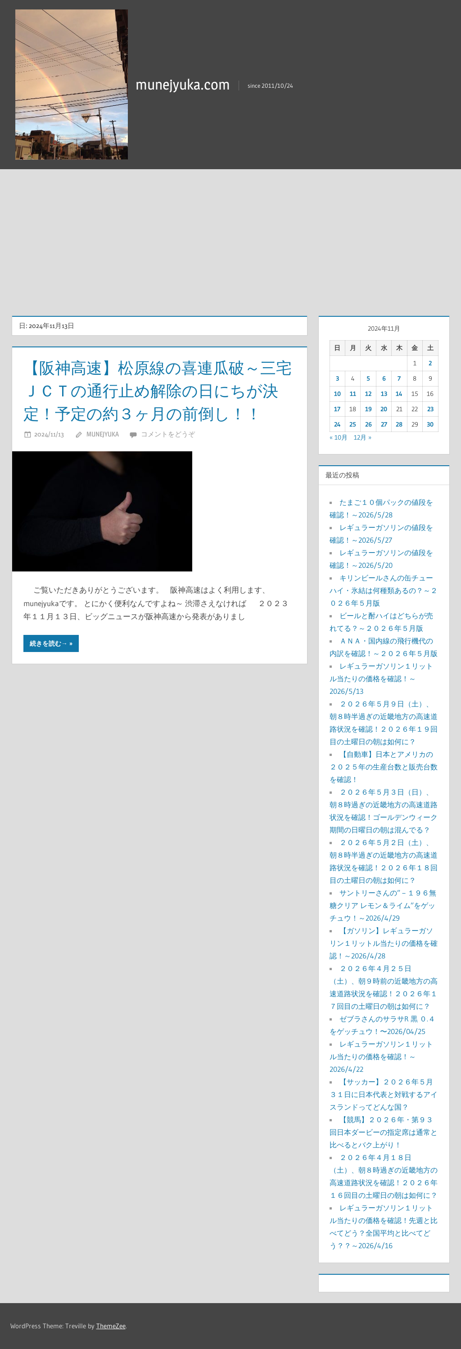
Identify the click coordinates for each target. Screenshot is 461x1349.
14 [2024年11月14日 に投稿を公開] (399, 394)
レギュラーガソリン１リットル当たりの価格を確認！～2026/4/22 (381, 1056)
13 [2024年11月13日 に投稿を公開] (384, 394)
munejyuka (102, 433)
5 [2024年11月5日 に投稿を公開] (368, 378)
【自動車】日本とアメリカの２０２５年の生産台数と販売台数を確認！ (384, 767)
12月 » (362, 437)
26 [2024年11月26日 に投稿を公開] (368, 424)
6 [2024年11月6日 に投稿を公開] (384, 378)
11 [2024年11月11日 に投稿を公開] (353, 394)
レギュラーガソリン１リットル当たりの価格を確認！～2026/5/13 (381, 678)
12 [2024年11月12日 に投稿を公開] (368, 394)
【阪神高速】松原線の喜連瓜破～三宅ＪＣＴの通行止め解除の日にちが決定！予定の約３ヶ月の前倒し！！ (154, 390)
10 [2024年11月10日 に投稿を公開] (337, 394)
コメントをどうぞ (168, 433)
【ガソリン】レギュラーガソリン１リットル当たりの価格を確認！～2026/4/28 (384, 943)
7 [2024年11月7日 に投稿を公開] (399, 378)
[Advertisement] (230, 237)
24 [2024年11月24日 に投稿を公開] (337, 424)
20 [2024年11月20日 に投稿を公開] (383, 409)
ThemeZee (111, 1326)
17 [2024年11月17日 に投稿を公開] (337, 409)
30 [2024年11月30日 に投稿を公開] (430, 424)
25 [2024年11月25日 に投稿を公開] (352, 424)
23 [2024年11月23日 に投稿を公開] (430, 409)
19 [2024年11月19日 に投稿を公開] (368, 409)
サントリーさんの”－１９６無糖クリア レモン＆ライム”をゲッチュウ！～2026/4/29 (383, 905)
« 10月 (339, 437)
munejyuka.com (183, 84)
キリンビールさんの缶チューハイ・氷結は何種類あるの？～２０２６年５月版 (384, 590)
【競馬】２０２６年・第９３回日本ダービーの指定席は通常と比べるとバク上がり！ (384, 1132)
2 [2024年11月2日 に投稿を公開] (430, 363)
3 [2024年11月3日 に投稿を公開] (337, 378)
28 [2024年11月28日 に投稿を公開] (399, 424)
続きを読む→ (49, 643)
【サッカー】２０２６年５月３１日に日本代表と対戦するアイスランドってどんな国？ (384, 1094)
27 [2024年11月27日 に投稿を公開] (384, 424)
